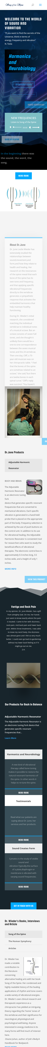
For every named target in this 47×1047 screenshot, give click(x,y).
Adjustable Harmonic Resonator (19, 465)
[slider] (35, 127)
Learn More (10, 738)
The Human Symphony (20, 941)
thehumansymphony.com (23, 94)
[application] (24, 127)
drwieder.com (23, 84)
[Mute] (30, 127)
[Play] (11, 127)
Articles (12, 948)
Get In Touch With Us (23, 906)
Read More (23, 175)
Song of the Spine (17, 934)
